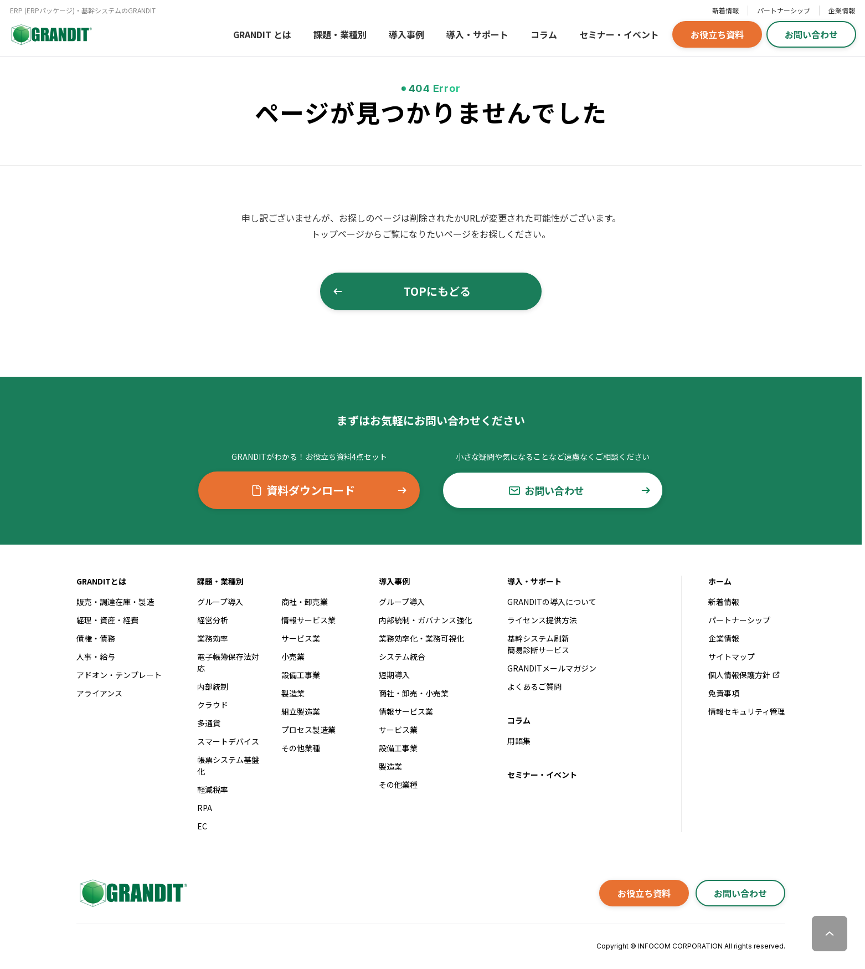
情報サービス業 (308, 620)
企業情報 (841, 10)
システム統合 (402, 656)
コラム (544, 34)
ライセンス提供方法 (542, 620)
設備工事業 (300, 674)
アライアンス (99, 693)
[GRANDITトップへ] (131, 893)
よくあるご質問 (534, 686)
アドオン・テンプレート (119, 674)
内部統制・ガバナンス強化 (425, 620)
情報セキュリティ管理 (746, 711)
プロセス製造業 (308, 729)
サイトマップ (731, 656)
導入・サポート (477, 34)
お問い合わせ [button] (811, 34)
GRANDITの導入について (551, 601)
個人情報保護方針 (744, 674)
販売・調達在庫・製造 (115, 601)
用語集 (519, 740)
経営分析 (212, 620)
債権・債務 (95, 638)
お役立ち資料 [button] (717, 34)
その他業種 (300, 747)
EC (202, 826)
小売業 (293, 656)
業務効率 (212, 638)
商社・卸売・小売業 (414, 693)
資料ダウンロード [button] (329, 490)
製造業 (293, 693)
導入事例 (406, 34)
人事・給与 (95, 656)
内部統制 (212, 686)
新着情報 (725, 10)
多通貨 (208, 723)
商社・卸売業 (304, 601)
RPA (204, 807)
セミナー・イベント (619, 34)
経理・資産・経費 (107, 620)
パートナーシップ (783, 10)
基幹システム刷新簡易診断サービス (538, 644)
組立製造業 (300, 711)
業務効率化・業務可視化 (421, 638)
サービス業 (300, 638)
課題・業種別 (340, 34)
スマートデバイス (228, 741)
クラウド (212, 704)
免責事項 (723, 693)
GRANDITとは (101, 581)
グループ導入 (220, 601)
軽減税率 (212, 789)
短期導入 (394, 674)
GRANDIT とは (262, 34)
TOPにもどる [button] (401, 291)
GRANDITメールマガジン (551, 668)
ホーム (720, 581)
